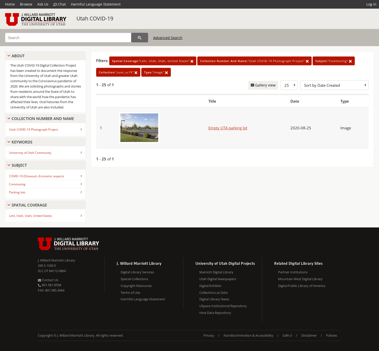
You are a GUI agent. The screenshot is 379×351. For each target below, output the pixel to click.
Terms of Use (130, 292)
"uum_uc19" (118, 72)
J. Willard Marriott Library (56, 260)
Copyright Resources (136, 285)
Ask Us (42, 4)
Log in (371, 4)
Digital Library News (214, 299)
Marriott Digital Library (216, 272)
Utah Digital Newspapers (217, 279)
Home (10, 4)
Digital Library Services (137, 272)
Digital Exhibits (210, 285)
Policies (331, 335)
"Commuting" (333, 61)
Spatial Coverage (29, 205)
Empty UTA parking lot (227, 127)
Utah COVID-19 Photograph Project (33, 129)
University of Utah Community (30, 153)
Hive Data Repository (215, 312)
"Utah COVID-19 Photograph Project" (254, 61)
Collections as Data (213, 292)
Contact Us (48, 280)
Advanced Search (167, 37)
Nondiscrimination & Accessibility (248, 335)
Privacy (208, 335)
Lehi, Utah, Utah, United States (30, 216)
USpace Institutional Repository (223, 306)
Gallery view (265, 85)
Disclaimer (309, 335)
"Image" (156, 72)
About (18, 55)
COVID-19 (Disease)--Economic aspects (36, 176)
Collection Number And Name (43, 118)
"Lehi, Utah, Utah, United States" (153, 61)
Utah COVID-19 (94, 18)
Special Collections (134, 279)
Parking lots (17, 192)
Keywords (22, 141)
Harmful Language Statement (96, 4)
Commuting (17, 184)
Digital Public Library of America (301, 285)
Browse (26, 4)
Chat (59, 4)
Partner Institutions (293, 272)
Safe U (287, 335)
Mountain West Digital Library (300, 279)
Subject (19, 165)
